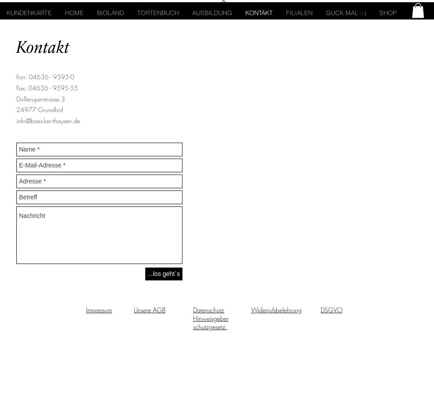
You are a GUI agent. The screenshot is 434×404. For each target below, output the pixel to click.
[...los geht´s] (163, 274)
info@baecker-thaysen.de (48, 121)
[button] (418, 10)
